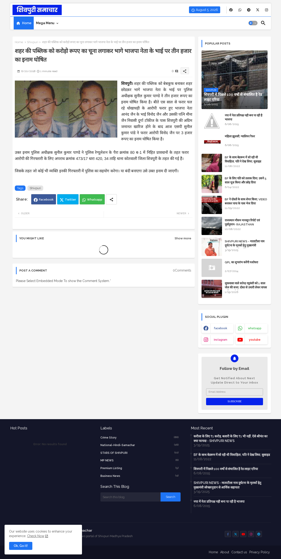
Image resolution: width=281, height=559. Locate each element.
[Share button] (111, 199)
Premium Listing (139, 468)
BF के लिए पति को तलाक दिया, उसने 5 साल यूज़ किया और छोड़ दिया (245, 180)
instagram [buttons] (220, 339)
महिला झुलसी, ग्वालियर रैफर (240, 136)
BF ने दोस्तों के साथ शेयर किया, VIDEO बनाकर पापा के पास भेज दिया (246, 201)
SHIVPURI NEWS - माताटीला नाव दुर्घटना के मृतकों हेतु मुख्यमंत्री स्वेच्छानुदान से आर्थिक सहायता (244, 245)
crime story (139, 437)
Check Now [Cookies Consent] (35, 536)
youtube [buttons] (255, 339)
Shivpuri (32, 42)
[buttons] (231, 9)
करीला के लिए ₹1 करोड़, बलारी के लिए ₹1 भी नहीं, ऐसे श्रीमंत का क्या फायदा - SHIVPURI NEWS (231, 438)
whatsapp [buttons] (254, 328)
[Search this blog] (130, 497)
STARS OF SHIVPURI (139, 453)
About (224, 552)
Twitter (70, 199)
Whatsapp (94, 199)
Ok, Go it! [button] (21, 546)
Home (26, 23)
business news (139, 476)
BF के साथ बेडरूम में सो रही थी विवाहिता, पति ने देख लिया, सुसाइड (243, 159)
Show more (183, 238)
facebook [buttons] (220, 328)
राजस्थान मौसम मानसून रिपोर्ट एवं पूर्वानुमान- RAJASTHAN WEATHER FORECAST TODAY (245, 224)
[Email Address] (234, 392)
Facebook (46, 199)
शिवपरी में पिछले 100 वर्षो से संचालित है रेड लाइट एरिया (226, 469)
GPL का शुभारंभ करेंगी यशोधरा (241, 262)
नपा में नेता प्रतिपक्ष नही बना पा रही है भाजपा (243, 117)
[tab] (24, 23)
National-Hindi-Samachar (139, 445)
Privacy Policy (259, 552)
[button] (253, 23)
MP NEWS (139, 460)
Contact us (239, 552)
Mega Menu (45, 23)
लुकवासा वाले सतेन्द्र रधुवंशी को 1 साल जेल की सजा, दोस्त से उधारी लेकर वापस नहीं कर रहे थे (246, 287)
